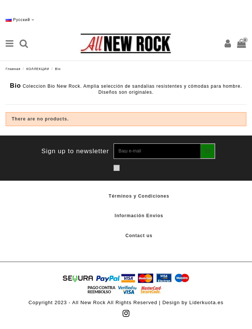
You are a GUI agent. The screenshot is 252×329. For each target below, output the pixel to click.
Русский (20, 20)
